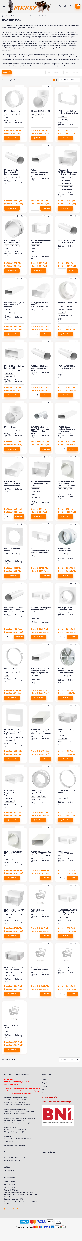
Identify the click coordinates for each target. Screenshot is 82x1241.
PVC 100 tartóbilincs (12, 669)
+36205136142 (22, 1120)
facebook (9, 1209)
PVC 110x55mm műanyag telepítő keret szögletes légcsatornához (14, 732)
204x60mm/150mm (65, 186)
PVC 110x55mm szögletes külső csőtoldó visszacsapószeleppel (14, 368)
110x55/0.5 (35, 676)
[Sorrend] (69, 80)
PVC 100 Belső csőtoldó (13, 111)
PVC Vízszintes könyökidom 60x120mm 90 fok (67, 854)
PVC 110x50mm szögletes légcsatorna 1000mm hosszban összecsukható (41, 854)
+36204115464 (9, 1141)
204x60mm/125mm (65, 183)
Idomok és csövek (31, 16)
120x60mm (19, 737)
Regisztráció (46, 1083)
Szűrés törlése (70, 72)
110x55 (61, 917)
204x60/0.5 (36, 679)
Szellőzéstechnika (14, 16)
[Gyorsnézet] (22, 86)
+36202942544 (22, 1102)
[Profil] (71, 6)
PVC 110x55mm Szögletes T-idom (68, 731)
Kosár (44, 1089)
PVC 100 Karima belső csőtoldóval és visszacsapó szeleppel (66, 483)
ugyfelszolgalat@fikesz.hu (22, 1104)
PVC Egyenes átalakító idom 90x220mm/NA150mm (39, 304)
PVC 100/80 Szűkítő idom (67, 303)
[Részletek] (12, 138)
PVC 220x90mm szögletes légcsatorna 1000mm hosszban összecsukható (39, 173)
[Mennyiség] (33, 208)
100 (6, 114)
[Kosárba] (45, 208)
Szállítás (7, 1167)
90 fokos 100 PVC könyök (40, 111)
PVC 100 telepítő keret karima (12, 549)
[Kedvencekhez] (18, 86)
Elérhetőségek (9, 1170)
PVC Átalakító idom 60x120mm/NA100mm (39, 969)
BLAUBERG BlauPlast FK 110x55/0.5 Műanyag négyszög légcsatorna (40, 671)
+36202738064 (22, 1129)
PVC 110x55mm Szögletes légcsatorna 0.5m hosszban (14, 304)
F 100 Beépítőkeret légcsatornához (38, 792)
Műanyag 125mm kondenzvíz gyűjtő (64, 549)
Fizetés (6, 1164)
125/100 (69, 306)
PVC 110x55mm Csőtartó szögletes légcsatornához (68, 112)
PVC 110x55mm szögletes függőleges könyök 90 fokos (41, 483)
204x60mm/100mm (65, 180)
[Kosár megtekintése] (77, 6)
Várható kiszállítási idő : (7, 122)
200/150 (61, 312)
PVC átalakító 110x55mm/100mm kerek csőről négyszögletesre (67, 172)
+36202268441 (29, 1111)
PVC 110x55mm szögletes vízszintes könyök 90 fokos (41, 609)
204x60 (8, 917)
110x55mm (62, 116)
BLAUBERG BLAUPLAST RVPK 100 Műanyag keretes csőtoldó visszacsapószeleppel (13, 855)
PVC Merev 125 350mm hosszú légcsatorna (39, 367)
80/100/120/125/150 (65, 315)
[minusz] (38, 209)
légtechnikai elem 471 (66, 968)
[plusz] (38, 207)
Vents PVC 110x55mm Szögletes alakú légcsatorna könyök (12, 793)
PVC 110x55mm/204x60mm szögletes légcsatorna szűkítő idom (40, 551)
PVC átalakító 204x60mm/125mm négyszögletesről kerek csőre (13, 484)
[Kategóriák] (4, 6)
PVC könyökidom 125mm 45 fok (13, 1027)
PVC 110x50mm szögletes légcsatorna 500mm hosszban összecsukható (41, 732)
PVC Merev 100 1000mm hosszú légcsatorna (67, 367)
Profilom (45, 1086)
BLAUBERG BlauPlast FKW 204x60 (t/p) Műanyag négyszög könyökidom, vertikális (14, 913)
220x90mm (36, 252)
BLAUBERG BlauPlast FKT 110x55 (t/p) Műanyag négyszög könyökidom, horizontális (14, 971)
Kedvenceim (46, 1093)
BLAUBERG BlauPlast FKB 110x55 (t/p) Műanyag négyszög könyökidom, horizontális (67, 913)
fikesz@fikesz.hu (19, 1145)
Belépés (44, 1080)
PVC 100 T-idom (10, 427)
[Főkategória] (3, 16)
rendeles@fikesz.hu (29, 1123)
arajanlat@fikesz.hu (20, 1113)
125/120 (61, 309)
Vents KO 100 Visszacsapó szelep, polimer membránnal (66, 671)
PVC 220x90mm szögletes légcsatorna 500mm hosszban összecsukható (66, 430)
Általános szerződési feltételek (14, 1157)
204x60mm (63, 119)
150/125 (69, 309)
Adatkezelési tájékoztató (12, 1160)
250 (39, 799)
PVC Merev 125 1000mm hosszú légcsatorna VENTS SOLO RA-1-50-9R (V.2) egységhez (14, 611)
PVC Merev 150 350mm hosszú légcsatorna (66, 241)
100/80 (61, 306)
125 (12, 114)
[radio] (56, 80)
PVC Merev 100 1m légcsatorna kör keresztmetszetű (11, 172)
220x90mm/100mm (65, 190)
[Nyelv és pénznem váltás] (65, 6)
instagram (13, 1209)
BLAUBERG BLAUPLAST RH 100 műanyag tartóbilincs (67, 793)
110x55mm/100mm (65, 177)
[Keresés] (60, 6)
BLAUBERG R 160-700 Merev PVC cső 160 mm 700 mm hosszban (40, 429)
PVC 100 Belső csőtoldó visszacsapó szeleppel (13, 241)
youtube (18, 1209)
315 (44, 799)
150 (17, 114)
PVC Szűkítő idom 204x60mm (37, 911)
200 (6, 117)
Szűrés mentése (53, 72)
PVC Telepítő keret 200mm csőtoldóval (65, 609)
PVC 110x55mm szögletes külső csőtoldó (41, 241)
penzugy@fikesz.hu (22, 1132)
